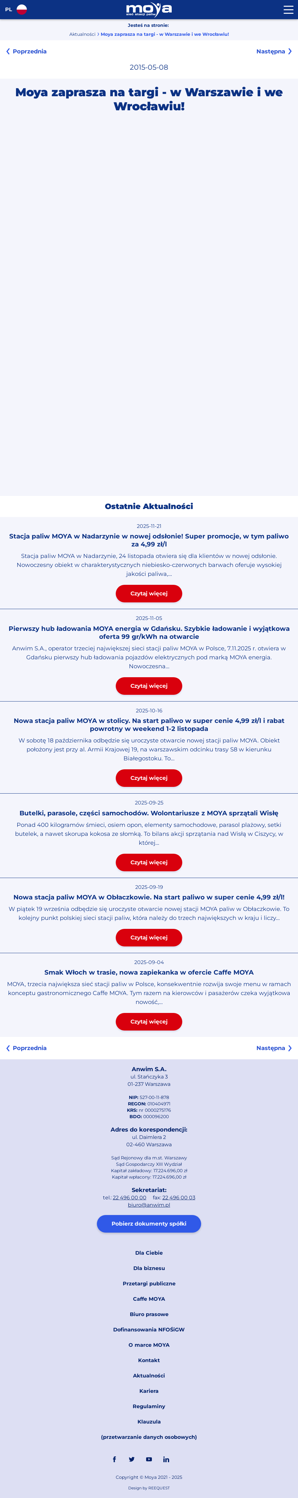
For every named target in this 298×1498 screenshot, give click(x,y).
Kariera (149, 1391)
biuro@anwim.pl (149, 1205)
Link (184, 1459)
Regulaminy (149, 1406)
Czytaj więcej (149, 593)
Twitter (132, 1459)
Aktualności (82, 34)
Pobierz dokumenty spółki (149, 1223)
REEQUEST (159, 1488)
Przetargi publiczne (149, 1284)
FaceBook (114, 1459)
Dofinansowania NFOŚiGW (149, 1330)
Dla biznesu (149, 1268)
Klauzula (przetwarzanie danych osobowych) (149, 1429)
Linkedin (166, 1459)
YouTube (149, 1459)
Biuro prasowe (149, 1314)
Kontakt (149, 1360)
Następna (270, 51)
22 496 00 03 (178, 1198)
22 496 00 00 (129, 1198)
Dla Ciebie (149, 1253)
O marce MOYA (149, 1345)
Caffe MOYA (149, 1299)
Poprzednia (30, 51)
